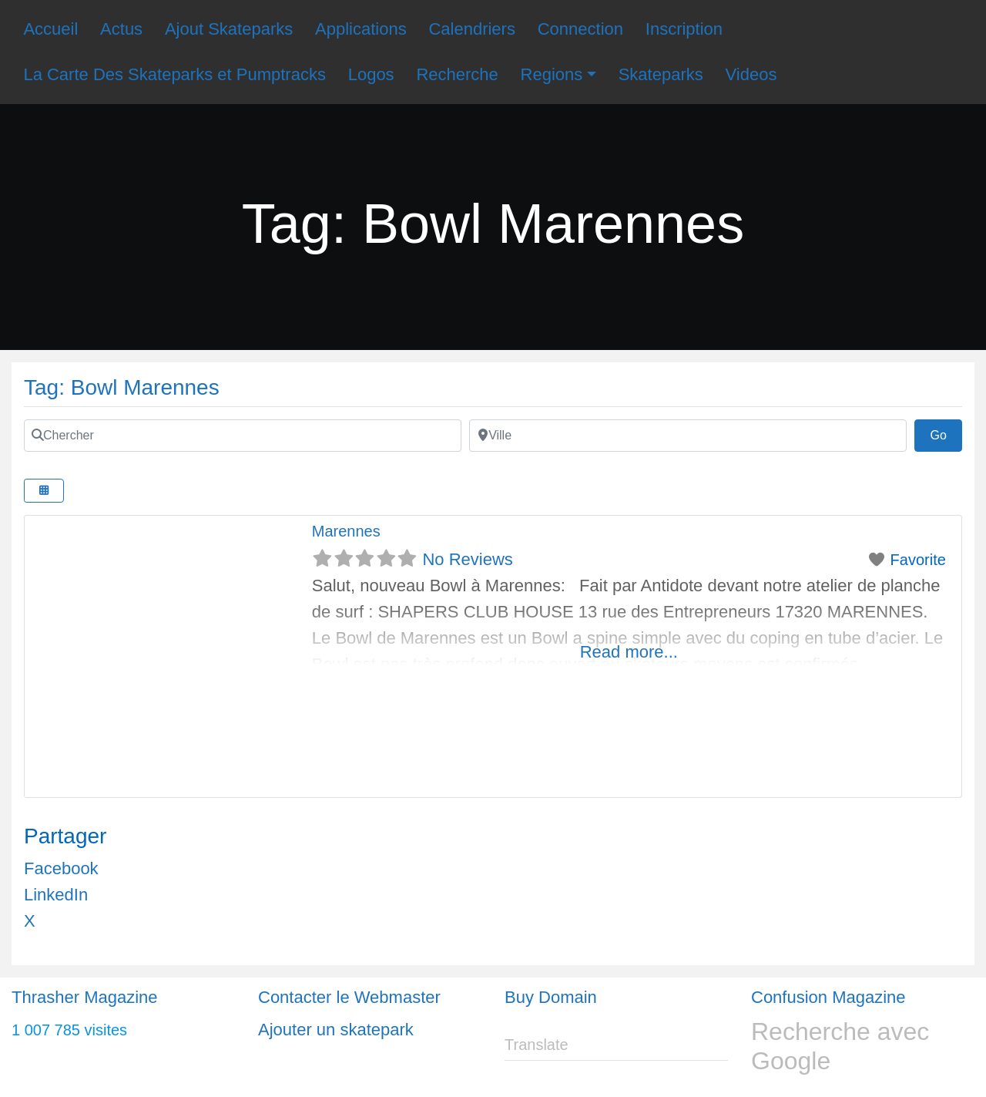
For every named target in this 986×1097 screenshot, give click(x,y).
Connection (580, 29)
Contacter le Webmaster (349, 997)
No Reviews (467, 559)
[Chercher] (242, 435)
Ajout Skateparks (229, 29)
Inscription (684, 29)
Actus (121, 29)
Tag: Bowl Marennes (122, 387)
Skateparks (661, 74)
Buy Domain (551, 997)
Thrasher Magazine (85, 997)
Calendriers (471, 29)
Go (946, 433)
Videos (751, 74)
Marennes (346, 531)
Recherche (457, 74)
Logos (371, 74)
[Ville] (688, 435)
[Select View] (44, 491)
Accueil (50, 29)
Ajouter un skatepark (336, 1029)
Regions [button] (552, 74)
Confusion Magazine (828, 997)
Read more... (629, 651)
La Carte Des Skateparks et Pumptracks (174, 74)
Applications (361, 29)
